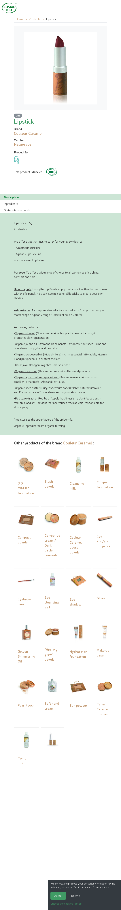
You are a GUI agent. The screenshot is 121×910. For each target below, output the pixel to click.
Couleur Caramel (77, 442)
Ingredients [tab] (11, 203)
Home (19, 19)
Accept (58, 895)
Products (35, 19)
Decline (75, 895)
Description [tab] (11, 197)
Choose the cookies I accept (66, 903)
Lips (18, 115)
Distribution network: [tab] (17, 210)
